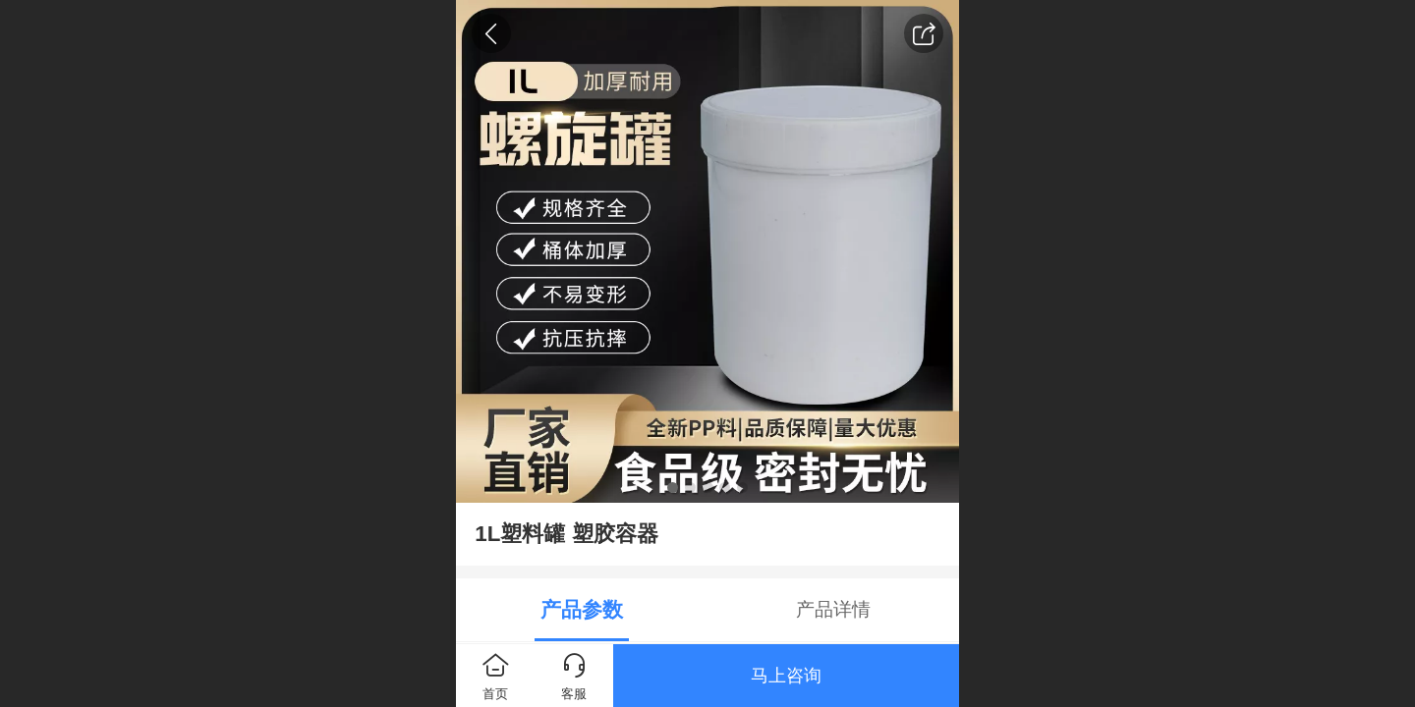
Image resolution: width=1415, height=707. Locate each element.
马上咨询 (786, 675)
